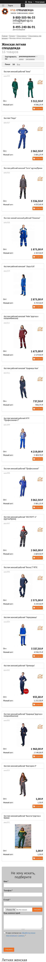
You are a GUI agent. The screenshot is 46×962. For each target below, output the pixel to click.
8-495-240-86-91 (24, 27)
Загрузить (37, 909)
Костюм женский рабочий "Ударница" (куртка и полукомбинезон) (23, 715)
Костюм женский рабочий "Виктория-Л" (20, 766)
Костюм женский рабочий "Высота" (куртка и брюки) (22, 817)
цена (21, 59)
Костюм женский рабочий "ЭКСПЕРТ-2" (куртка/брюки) (20, 518)
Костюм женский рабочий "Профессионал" (21, 468)
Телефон (8, 890)
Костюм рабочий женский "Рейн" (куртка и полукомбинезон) (21, 317)
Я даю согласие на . (19, 934)
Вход (30, 2)
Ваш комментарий (12, 913)
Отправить (9, 949)
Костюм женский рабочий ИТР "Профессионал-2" (16, 419)
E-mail (7, 899)
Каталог (12, 36)
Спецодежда (21, 36)
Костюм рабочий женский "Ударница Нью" (21, 368)
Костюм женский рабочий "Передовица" (20, 617)
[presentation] (22, 943)
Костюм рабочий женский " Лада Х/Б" (19, 266)
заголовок (30, 59)
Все (18, 64)
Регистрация (40, 2)
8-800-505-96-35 (24, 17)
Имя (6, 881)
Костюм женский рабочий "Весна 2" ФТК (20, 567)
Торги (10, 5)
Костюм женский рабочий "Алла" (17, 71)
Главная (4, 36)
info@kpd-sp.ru (23, 20)
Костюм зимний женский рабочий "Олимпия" (22, 218)
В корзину (39, 108)
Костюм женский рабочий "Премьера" (19, 665)
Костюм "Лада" (10, 118)
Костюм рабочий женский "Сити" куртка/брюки (23, 168)
